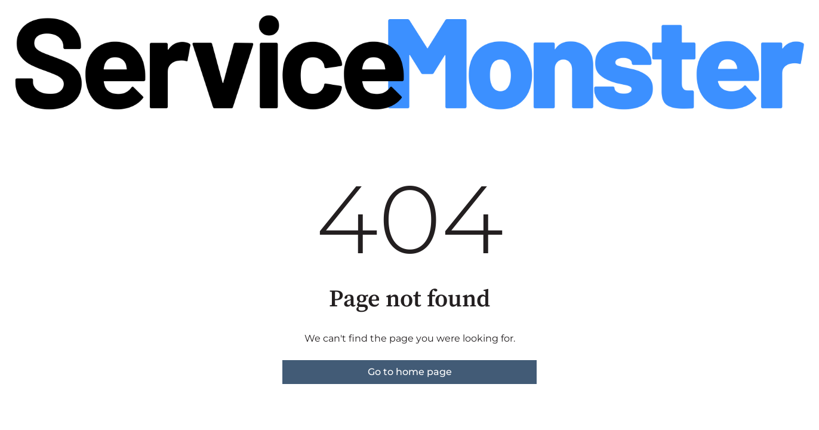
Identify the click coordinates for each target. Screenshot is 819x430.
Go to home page (410, 371)
